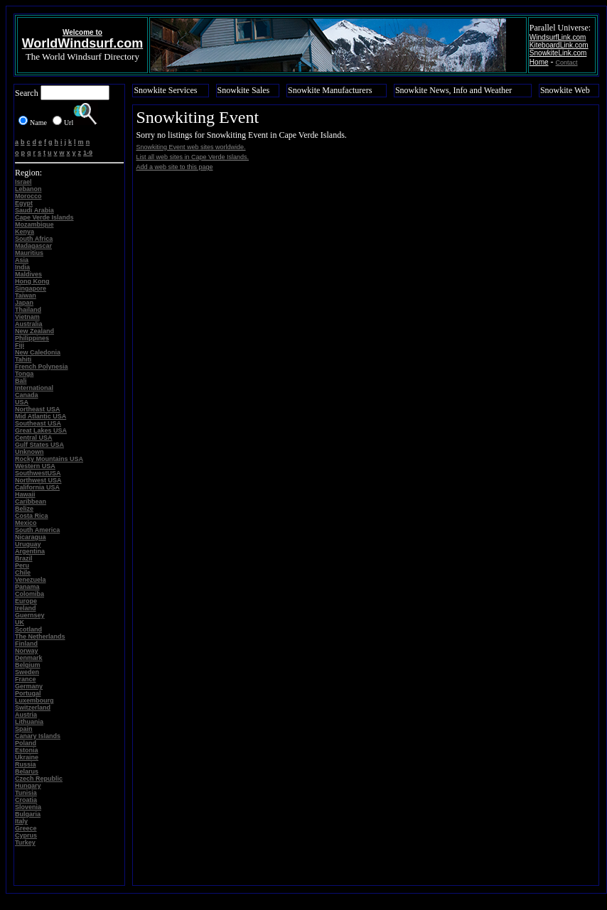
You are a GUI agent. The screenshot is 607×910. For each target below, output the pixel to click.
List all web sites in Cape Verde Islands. (192, 157)
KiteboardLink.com (559, 45)
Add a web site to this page (174, 166)
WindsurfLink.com (558, 37)
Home (539, 62)
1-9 (87, 152)
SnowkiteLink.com (558, 53)
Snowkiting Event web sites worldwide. (190, 147)
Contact (567, 62)
